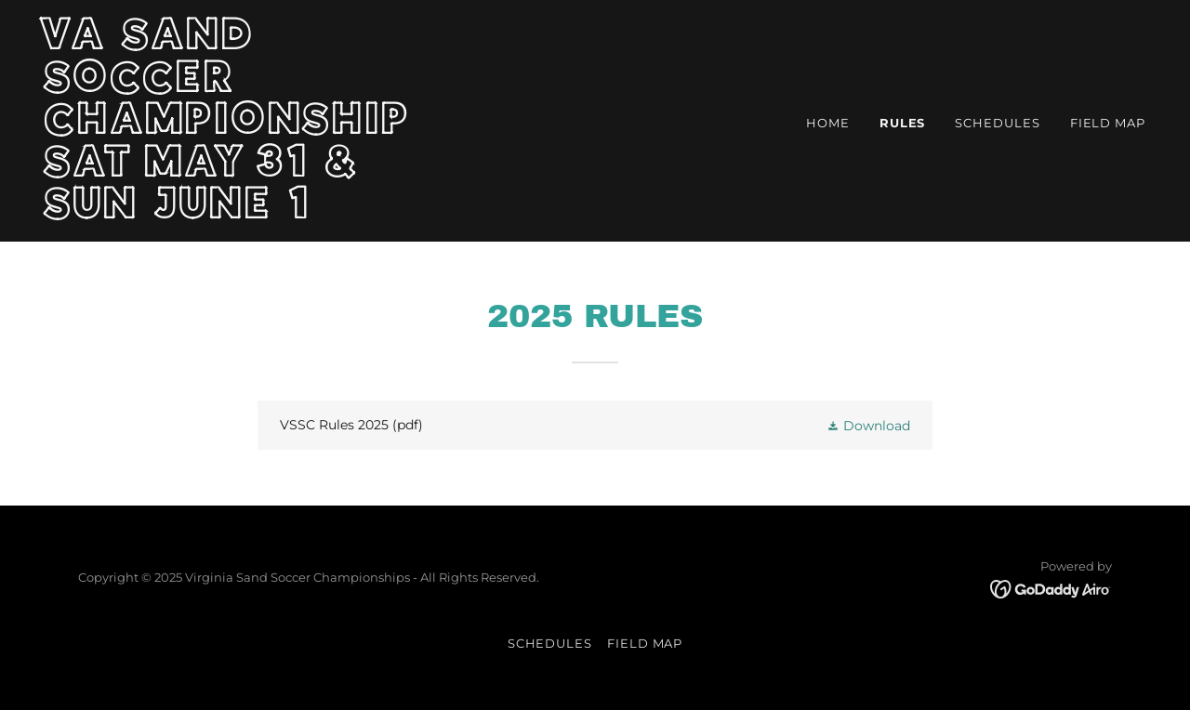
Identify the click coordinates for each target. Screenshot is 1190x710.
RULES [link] (902, 122)
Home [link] (828, 122)
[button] (868, 425)
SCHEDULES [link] (997, 122)
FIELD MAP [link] (1107, 122)
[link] (237, 213)
